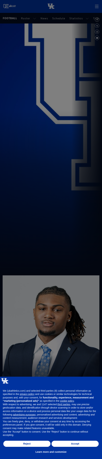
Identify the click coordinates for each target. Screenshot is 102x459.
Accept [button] (75, 443)
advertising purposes (24, 414)
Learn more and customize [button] (50, 451)
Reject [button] (27, 443)
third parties (63, 404)
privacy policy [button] (27, 394)
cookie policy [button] (67, 400)
